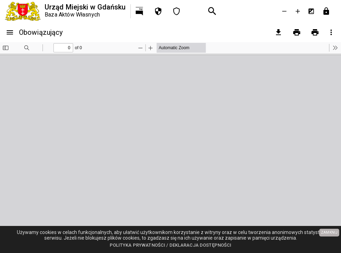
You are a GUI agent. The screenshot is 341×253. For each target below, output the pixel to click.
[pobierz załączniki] (278, 32)
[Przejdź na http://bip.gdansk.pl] (140, 11)
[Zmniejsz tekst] (284, 11)
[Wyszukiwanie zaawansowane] (212, 11)
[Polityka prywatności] (158, 11)
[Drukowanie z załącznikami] (315, 32)
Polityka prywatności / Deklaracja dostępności (171, 245)
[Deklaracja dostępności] (176, 11)
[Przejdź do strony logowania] (326, 11)
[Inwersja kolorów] (311, 11)
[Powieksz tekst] (298, 11)
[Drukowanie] (297, 32)
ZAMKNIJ (329, 232)
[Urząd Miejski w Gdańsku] (65, 11)
